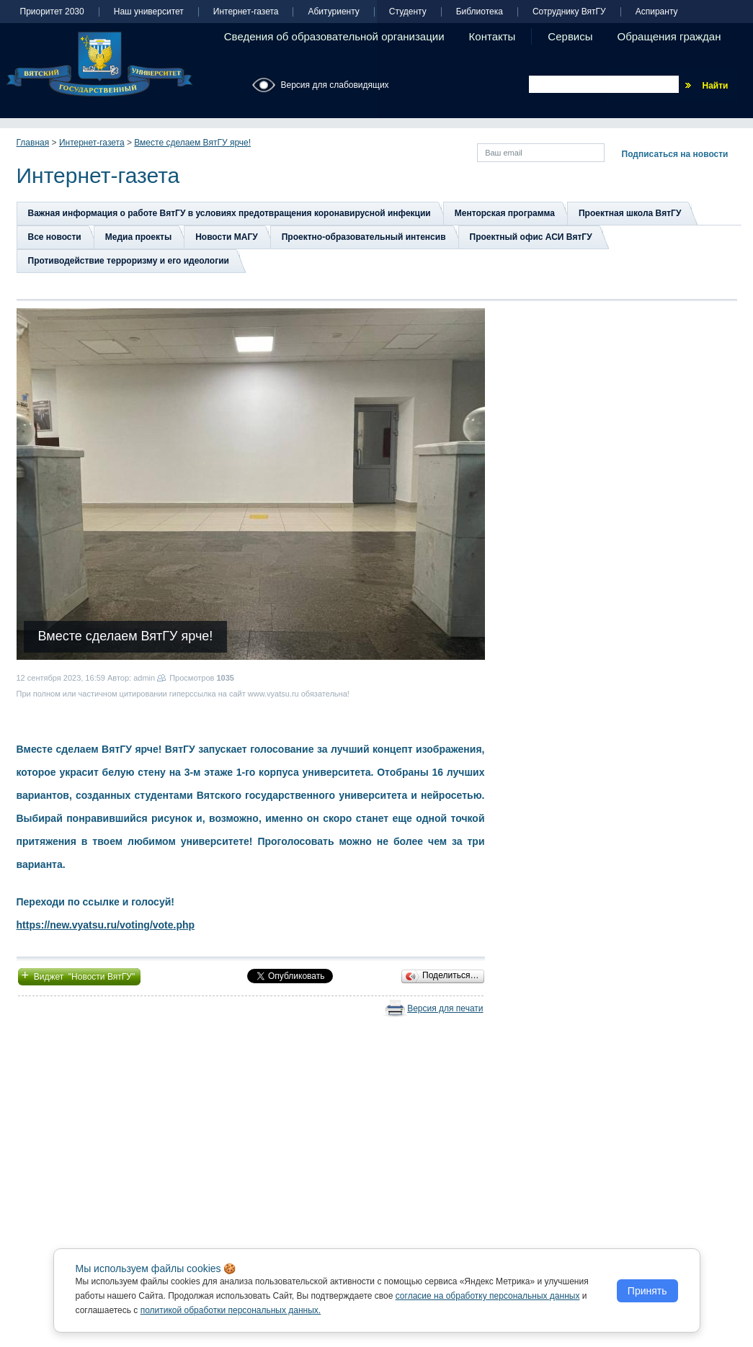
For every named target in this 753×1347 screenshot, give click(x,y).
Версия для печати (445, 1008)
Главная (33, 143)
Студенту (408, 12)
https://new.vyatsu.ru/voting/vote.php (106, 925)
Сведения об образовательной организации (334, 36)
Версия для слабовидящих (335, 85)
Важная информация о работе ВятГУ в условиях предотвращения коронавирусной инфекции (229, 213)
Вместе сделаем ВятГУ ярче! (192, 143)
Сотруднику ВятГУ (569, 12)
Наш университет (149, 12)
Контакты (492, 36)
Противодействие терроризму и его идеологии (128, 261)
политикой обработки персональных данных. (231, 1310)
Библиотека (479, 12)
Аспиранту (657, 12)
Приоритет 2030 (52, 12)
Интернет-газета (246, 12)
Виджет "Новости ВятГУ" (80, 975)
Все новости (54, 237)
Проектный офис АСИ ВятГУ (531, 237)
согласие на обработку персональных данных (488, 1296)
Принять (647, 1291)
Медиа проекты (138, 237)
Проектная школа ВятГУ (630, 213)
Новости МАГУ (226, 237)
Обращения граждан (669, 36)
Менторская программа (505, 213)
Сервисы (570, 36)
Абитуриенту (333, 12)
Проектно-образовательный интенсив (364, 237)
